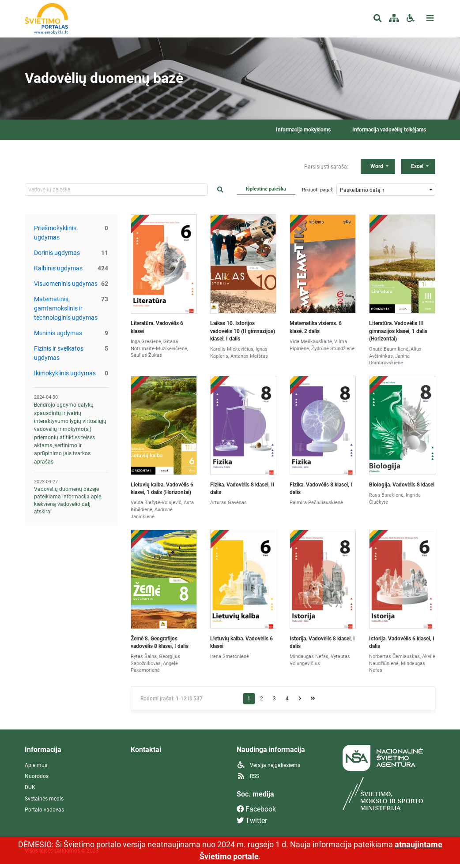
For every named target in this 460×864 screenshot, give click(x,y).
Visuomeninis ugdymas (66, 283)
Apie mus (36, 765)
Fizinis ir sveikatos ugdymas (58, 353)
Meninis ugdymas (58, 333)
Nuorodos (37, 776)
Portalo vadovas (44, 810)
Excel (418, 166)
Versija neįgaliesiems (268, 765)
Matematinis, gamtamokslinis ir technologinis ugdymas (66, 308)
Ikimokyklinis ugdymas (65, 373)
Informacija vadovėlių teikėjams (389, 130)
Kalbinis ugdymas (58, 268)
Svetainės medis (44, 799)
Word (377, 166)
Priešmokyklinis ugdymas (55, 232)
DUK (30, 787)
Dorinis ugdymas (57, 252)
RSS (248, 776)
